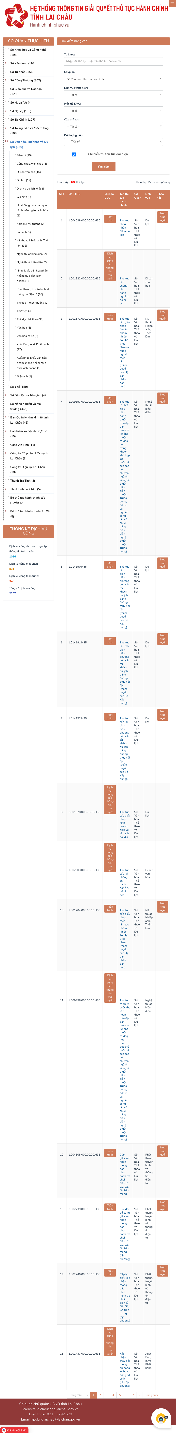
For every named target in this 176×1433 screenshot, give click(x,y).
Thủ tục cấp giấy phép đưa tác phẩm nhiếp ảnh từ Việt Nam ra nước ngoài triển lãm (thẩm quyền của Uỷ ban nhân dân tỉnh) (125, 352)
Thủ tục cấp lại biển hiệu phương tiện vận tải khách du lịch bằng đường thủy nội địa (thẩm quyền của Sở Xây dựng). (125, 748)
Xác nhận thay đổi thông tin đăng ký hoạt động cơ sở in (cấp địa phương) (125, 1370)
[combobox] (113, 78)
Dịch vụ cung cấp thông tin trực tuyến (110, 266)
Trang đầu (75, 1395)
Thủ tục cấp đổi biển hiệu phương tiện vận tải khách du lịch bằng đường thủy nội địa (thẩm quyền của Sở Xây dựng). (125, 673)
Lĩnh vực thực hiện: (76, 88)
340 (11, 581)
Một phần (110, 218)
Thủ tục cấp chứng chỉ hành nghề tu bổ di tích (124, 291)
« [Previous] (87, 1395)
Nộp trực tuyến (162, 217)
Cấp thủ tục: (71, 119)
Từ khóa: (69, 54)
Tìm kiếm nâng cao (73, 41)
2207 (12, 593)
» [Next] (139, 1395)
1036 (12, 556)
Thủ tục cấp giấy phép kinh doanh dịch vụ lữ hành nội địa (125, 824)
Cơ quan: (69, 72)
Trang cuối (151, 1395)
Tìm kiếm (104, 167)
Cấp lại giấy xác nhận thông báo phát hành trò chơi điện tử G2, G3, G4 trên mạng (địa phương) (125, 1297)
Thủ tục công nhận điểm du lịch (125, 228)
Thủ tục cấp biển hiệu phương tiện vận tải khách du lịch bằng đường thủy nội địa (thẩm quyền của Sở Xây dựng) (125, 597)
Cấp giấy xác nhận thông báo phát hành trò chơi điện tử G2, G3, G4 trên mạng (125, 1174)
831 (11, 569)
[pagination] (151, 182)
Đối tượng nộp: (73, 135)
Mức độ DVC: (72, 104)
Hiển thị (141, 182)
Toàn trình (110, 317)
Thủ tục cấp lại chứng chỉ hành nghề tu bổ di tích (124, 882)
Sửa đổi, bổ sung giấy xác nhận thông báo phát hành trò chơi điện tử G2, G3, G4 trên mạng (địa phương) (125, 1234)
